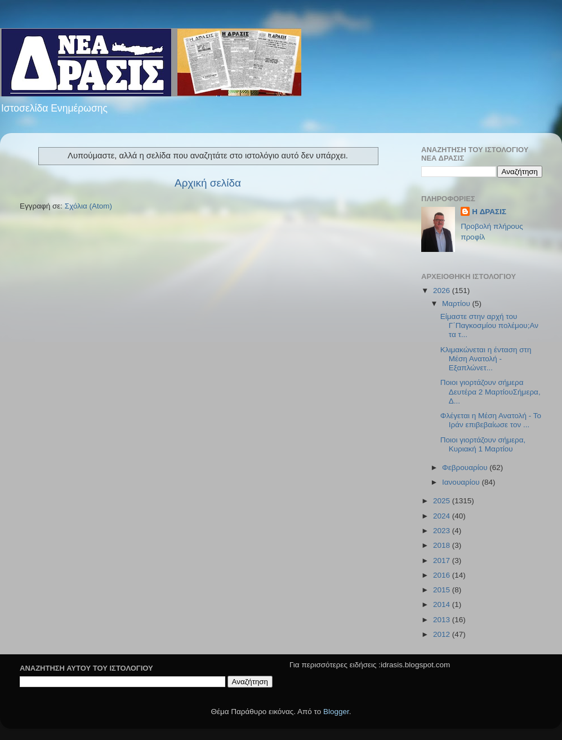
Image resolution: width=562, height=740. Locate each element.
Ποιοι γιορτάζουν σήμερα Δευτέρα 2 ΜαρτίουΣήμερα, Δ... (490, 391)
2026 (442, 290)
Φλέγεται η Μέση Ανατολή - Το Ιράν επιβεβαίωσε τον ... (490, 420)
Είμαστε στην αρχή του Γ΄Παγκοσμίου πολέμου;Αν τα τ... (489, 325)
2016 (442, 575)
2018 (442, 545)
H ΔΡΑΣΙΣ (489, 211)
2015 (442, 590)
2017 (442, 560)
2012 (442, 634)
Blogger (336, 711)
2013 (442, 619)
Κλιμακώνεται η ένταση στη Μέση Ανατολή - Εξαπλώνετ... (486, 358)
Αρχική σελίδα (208, 183)
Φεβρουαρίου (465, 467)
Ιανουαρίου (461, 482)
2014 (442, 604)
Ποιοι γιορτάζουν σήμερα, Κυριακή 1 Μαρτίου (483, 444)
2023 (442, 530)
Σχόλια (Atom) (88, 206)
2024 (442, 516)
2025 (442, 501)
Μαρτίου (457, 303)
